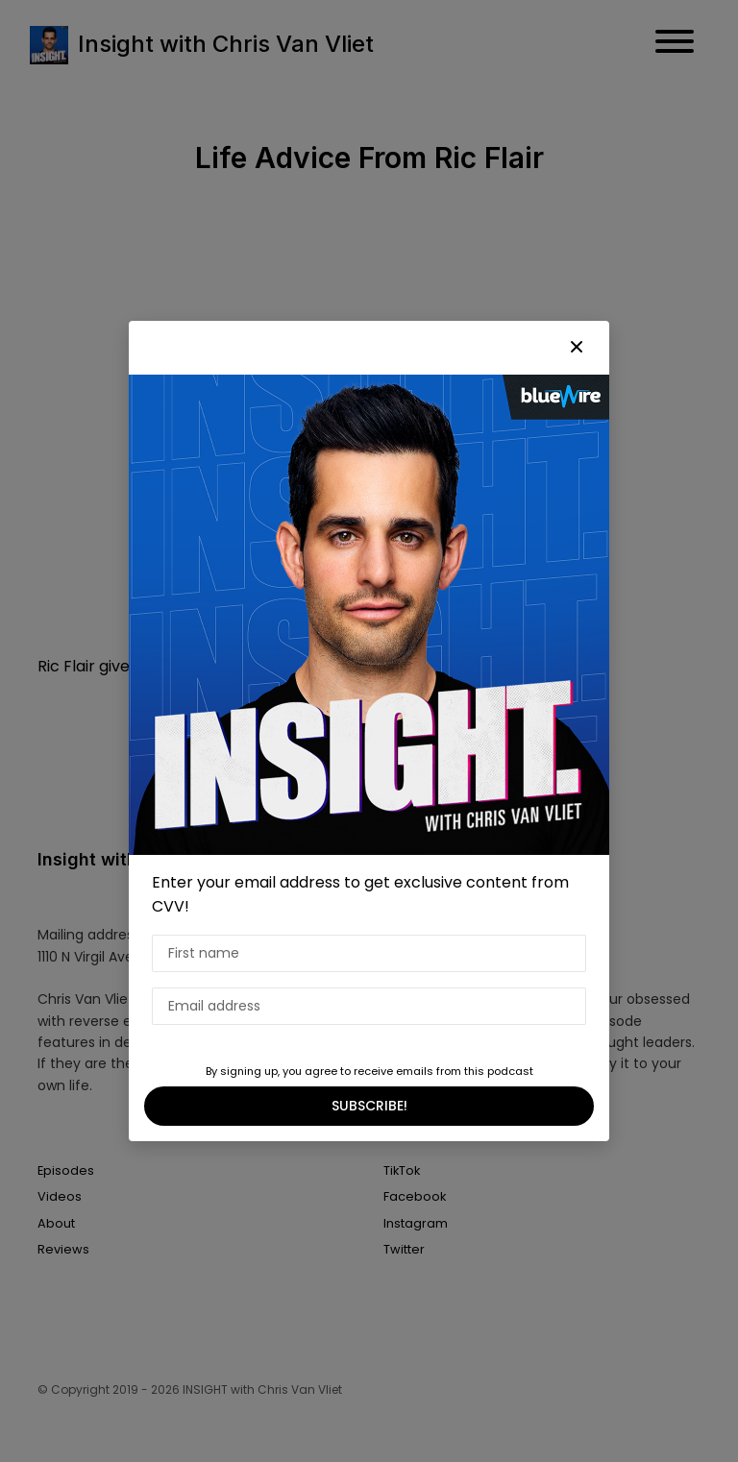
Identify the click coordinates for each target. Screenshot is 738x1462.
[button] (576, 347)
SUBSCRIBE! (369, 1105)
